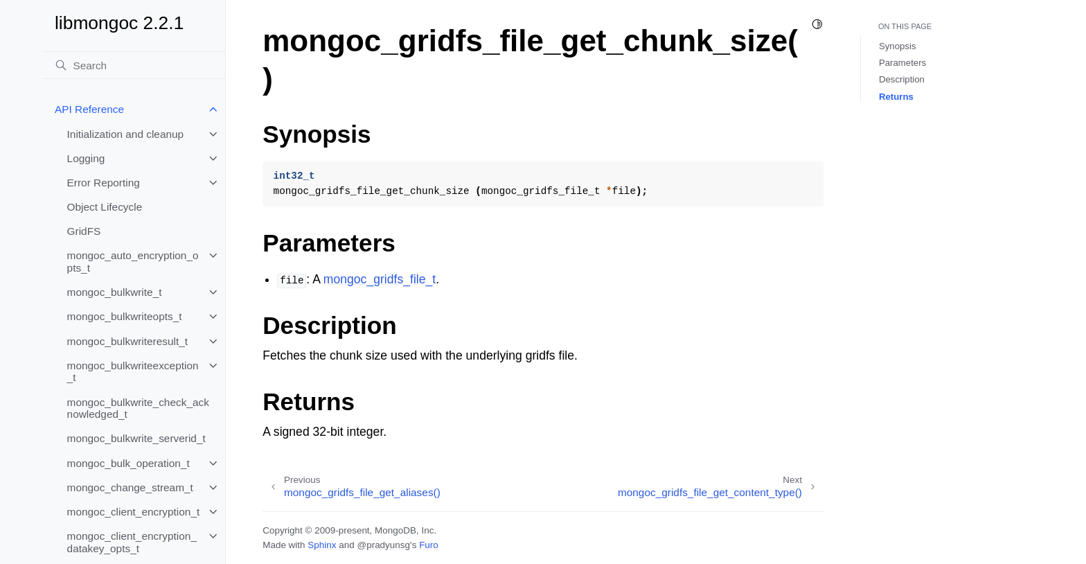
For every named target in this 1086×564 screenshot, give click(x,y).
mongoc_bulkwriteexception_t (133, 372)
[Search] (133, 65)
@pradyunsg (383, 545)
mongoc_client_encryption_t (133, 512)
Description (902, 79)
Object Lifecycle (105, 207)
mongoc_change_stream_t (130, 487)
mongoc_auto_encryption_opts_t (133, 261)
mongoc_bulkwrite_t (114, 292)
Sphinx (322, 545)
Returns (896, 96)
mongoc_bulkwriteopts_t (124, 316)
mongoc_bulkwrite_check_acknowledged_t (138, 408)
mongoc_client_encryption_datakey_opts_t (132, 542)
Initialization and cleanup (125, 134)
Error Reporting (103, 182)
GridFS (84, 231)
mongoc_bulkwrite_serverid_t (136, 438)
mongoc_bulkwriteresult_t (127, 341)
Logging (86, 158)
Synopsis (897, 46)
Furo (428, 545)
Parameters (902, 63)
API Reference (89, 109)
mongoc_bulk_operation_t (128, 463)
